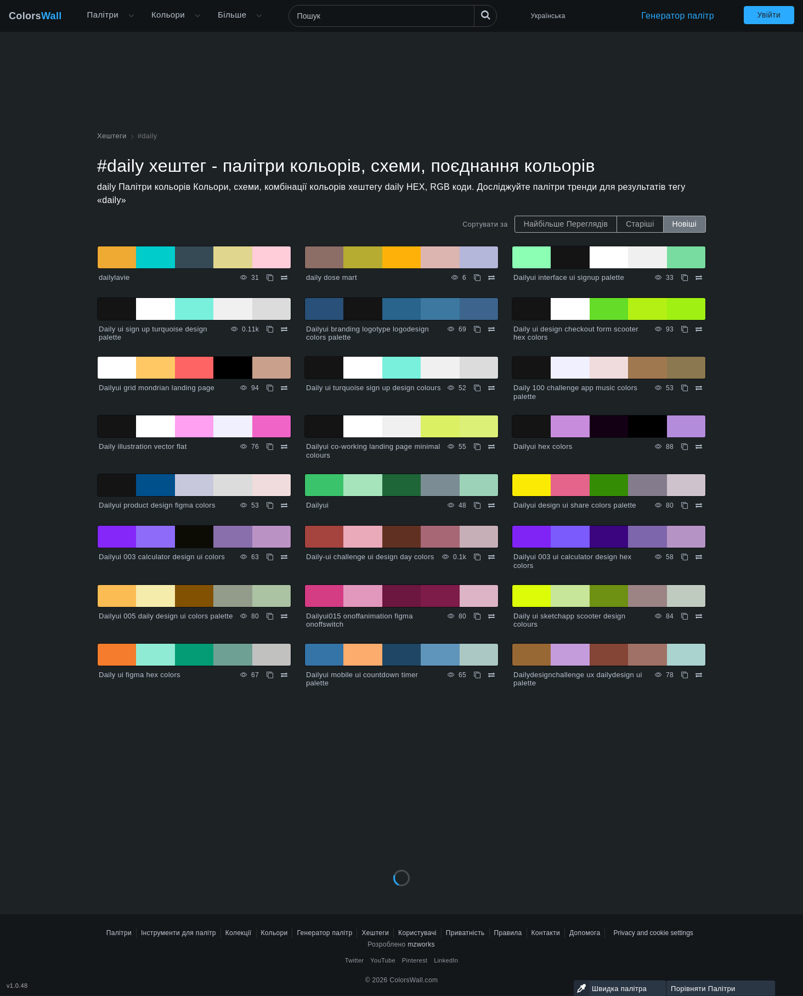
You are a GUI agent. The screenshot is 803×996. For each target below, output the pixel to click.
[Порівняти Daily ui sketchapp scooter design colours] (699, 616)
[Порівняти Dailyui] (491, 505)
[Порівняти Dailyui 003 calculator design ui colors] (284, 557)
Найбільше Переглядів (566, 224)
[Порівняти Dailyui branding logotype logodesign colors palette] (491, 329)
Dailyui (317, 505)
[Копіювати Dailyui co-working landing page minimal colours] (477, 446)
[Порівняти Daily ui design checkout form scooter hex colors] (699, 329)
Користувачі (417, 933)
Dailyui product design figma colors (157, 505)
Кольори (168, 14)
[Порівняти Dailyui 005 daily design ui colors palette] (284, 616)
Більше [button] (232, 14)
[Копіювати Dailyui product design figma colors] (270, 505)
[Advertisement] (401, 779)
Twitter (354, 960)
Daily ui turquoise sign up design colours (373, 388)
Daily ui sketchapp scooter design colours (569, 620)
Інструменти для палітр (178, 933)
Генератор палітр (677, 15)
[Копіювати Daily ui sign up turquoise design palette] (270, 329)
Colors (35, 15)
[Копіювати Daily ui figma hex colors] (270, 675)
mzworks (421, 944)
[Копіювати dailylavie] (270, 277)
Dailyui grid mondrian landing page (156, 388)
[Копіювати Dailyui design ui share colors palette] (684, 505)
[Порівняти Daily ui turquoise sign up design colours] (491, 388)
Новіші (684, 224)
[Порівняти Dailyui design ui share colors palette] (699, 505)
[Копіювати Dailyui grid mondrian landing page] (270, 388)
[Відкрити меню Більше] (131, 16)
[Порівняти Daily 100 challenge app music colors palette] (699, 388)
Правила (508, 933)
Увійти (769, 14)
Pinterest (414, 960)
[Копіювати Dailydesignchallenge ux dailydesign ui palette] (684, 675)
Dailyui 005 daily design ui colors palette (166, 616)
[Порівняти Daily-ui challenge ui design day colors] (491, 557)
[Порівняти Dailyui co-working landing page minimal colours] (491, 446)
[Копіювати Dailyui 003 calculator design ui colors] (270, 557)
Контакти (545, 933)
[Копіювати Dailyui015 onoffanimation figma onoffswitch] (477, 616)
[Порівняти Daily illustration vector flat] (284, 446)
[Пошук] (393, 16)
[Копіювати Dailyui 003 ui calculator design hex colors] (684, 557)
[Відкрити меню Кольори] (197, 16)
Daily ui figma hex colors (139, 675)
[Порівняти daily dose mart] (491, 277)
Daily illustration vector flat (143, 446)
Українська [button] (548, 16)
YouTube (382, 960)
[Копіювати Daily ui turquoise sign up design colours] (477, 388)
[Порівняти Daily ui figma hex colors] (284, 675)
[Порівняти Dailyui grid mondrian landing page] (284, 388)
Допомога (584, 933)
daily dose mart (331, 277)
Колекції (238, 933)
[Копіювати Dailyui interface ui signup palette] (684, 277)
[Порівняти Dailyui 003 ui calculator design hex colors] (699, 557)
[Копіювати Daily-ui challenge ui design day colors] (477, 557)
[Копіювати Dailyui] (477, 505)
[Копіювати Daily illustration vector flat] (270, 446)
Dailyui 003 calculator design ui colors (162, 557)
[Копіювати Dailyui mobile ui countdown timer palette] (477, 675)
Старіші (640, 224)
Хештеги (375, 933)
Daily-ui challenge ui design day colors (370, 557)
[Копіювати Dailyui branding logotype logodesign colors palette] (477, 329)
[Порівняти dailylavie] (284, 277)
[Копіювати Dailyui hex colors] (684, 446)
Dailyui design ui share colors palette (574, 505)
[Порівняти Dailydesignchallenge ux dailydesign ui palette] (699, 675)
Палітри (102, 14)
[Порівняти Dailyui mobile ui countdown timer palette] (491, 675)
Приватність (465, 933)
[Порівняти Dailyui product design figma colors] (284, 505)
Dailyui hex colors (543, 446)
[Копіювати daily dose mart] (477, 277)
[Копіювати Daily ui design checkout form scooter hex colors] (684, 329)
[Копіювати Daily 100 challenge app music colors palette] (684, 388)
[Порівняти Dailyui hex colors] (699, 446)
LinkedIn (446, 960)
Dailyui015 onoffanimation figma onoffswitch (359, 620)
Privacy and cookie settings (653, 933)
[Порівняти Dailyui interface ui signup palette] (699, 277)
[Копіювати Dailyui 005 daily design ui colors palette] (270, 616)
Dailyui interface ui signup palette (568, 277)
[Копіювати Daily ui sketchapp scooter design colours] (684, 616)
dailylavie (114, 277)
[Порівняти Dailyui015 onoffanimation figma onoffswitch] (491, 616)
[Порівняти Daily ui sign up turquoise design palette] (284, 329)
